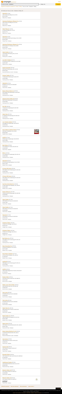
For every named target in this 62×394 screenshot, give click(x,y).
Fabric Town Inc (5, 308)
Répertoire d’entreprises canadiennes (8, 6)
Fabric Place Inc (6, 28)
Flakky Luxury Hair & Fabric (8, 284)
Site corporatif (23, 392)
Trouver (58, 4)
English (59, 1)
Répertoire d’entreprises (38, 392)
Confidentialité (28, 392)
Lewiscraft (4, 261)
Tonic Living (5, 292)
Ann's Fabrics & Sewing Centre (9, 129)
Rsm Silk (4, 106)
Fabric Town (5, 114)
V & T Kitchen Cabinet (7, 121)
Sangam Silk (5, 346)
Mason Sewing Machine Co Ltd (9, 331)
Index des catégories (14, 386)
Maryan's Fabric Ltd (6, 370)
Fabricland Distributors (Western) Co (10, 21)
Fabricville (4, 13)
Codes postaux (31, 386)
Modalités (32, 392)
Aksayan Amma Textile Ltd (8, 98)
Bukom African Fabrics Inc (8, 90)
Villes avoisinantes (23, 386)
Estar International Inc (7, 246)
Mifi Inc (4, 152)
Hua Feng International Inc (8, 183)
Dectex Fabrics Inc (6, 191)
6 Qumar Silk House (6, 168)
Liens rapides (58, 388)
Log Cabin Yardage (6, 59)
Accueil (14, 392)
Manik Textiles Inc (6, 315)
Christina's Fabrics (6, 222)
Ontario (17, 6)
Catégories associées (5, 386)
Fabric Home (5, 323)
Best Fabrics (5, 145)
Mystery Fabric (5, 276)
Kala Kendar (5, 339)
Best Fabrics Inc (6, 238)
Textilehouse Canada (7, 362)
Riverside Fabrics (6, 354)
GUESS (4, 137)
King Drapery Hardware (7, 253)
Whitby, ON (43, 4)
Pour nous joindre (18, 392)
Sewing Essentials (6, 67)
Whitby (20, 6)
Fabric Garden (5, 52)
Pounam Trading (6, 75)
